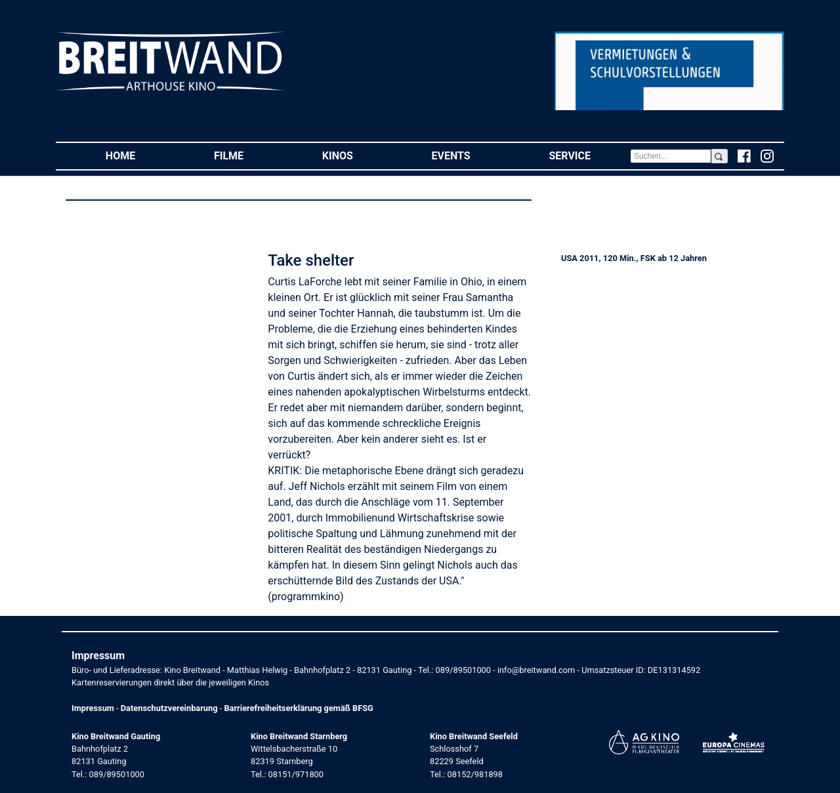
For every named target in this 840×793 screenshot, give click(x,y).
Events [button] (471, 155)
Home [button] (140, 155)
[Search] (670, 156)
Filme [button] (248, 155)
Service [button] (589, 155)
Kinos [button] (357, 155)
